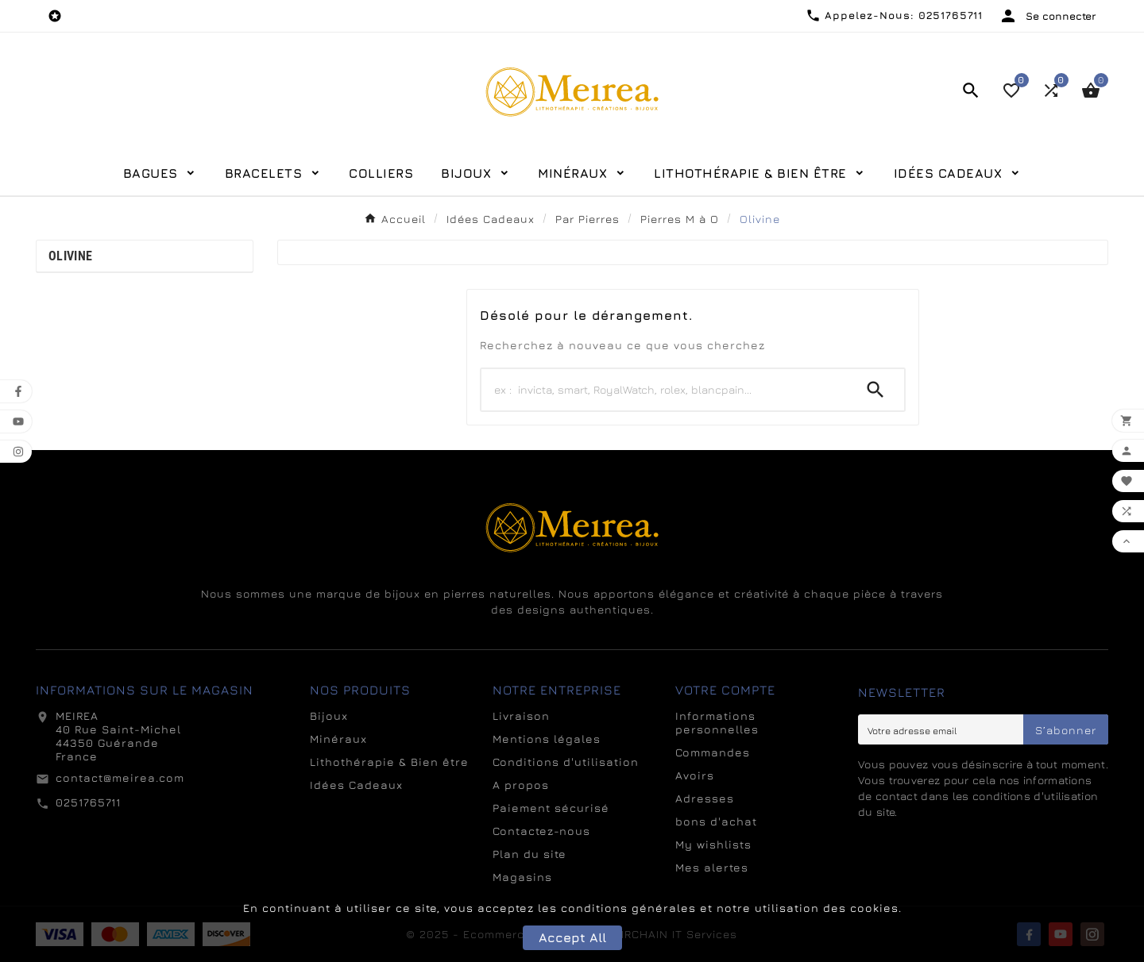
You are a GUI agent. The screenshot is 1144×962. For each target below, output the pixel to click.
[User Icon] (1047, 16)
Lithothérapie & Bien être (389, 761)
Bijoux (329, 715)
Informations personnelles (717, 722)
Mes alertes (711, 867)
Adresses (704, 798)
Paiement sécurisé (551, 807)
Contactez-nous (541, 830)
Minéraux (338, 738)
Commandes (712, 752)
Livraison (521, 715)
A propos (521, 784)
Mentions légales (547, 738)
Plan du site (529, 853)
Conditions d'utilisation (566, 761)
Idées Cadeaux (356, 784)
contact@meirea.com (120, 777)
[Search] (664, 389)
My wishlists (713, 844)
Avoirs (694, 775)
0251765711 (88, 802)
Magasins (522, 876)
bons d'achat (716, 821)
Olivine (70, 256)
